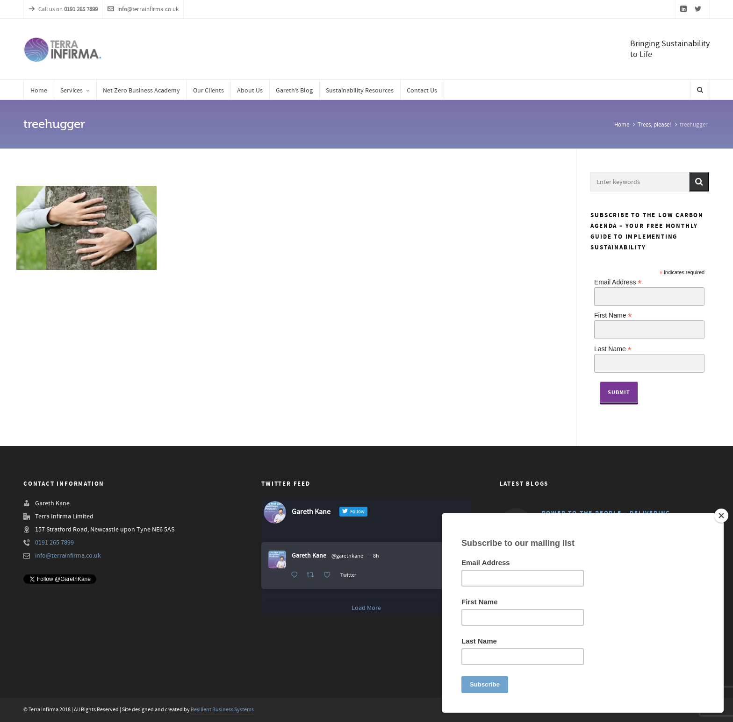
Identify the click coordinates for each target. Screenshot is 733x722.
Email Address (618, 282)
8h (376, 555)
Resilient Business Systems (222, 709)
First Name (613, 315)
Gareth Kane (309, 556)
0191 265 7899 (54, 542)
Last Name (613, 349)
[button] (699, 181)
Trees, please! (654, 124)
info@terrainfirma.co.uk (143, 9)
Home (621, 124)
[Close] (721, 516)
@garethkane (347, 555)
